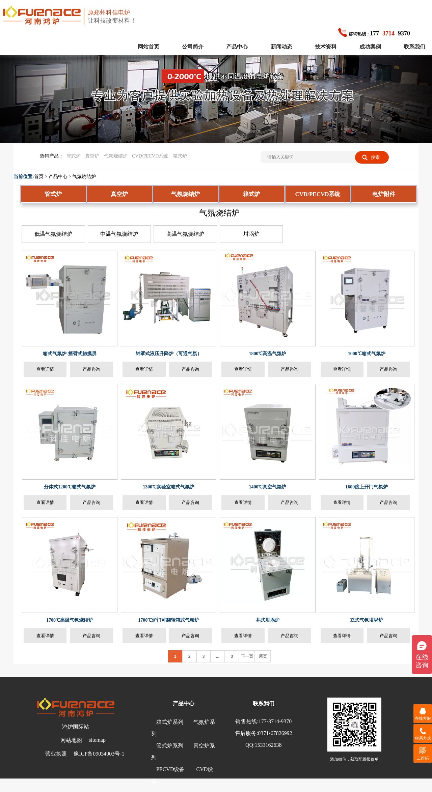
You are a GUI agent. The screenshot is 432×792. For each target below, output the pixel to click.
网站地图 (71, 740)
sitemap (97, 740)
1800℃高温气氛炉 (267, 353)
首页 (39, 176)
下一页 (247, 656)
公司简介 (193, 47)
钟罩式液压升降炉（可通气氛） (169, 353)
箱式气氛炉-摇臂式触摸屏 (70, 353)
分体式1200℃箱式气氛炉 (70, 486)
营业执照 (56, 754)
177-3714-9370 (275, 721)
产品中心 (237, 47)
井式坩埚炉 (267, 620)
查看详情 (45, 369)
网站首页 (148, 47)
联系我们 (414, 47)
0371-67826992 (275, 733)
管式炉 (73, 156)
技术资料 (325, 47)
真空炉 (92, 156)
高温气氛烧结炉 (185, 234)
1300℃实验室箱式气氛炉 (168, 486)
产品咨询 (91, 369)
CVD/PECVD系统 (150, 156)
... (217, 656)
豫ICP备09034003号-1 (99, 754)
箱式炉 (180, 156)
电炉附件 (383, 194)
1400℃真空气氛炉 (267, 486)
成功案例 (370, 47)
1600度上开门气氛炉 (366, 486)
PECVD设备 (170, 769)
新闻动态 (281, 47)
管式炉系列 (169, 745)
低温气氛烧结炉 (53, 234)
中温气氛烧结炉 (119, 234)
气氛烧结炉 (116, 156)
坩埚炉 (251, 234)
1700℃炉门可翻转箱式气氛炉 (168, 620)
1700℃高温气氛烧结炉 (69, 620)
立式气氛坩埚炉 (366, 620)
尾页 (263, 656)
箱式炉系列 (169, 722)
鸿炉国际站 (75, 727)
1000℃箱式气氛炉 (366, 353)
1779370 (374, 33)
